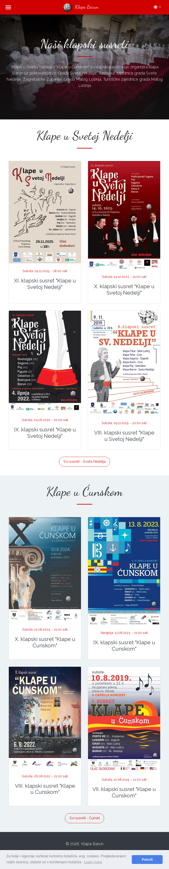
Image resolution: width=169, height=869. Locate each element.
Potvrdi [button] (147, 859)
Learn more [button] (93, 862)
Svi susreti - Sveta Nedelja (84, 461)
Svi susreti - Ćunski (85, 818)
